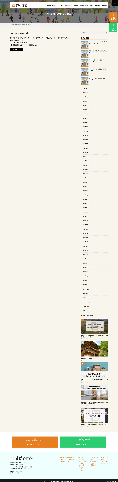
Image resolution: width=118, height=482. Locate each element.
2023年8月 (85, 225)
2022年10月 (86, 267)
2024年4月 (85, 190)
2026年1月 (85, 101)
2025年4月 (85, 139)
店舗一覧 (67, 5)
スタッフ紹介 (74, 5)
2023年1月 (85, 254)
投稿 (84, 310)
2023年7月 (85, 229)
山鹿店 (81, 469)
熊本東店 (81, 459)
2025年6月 (85, 131)
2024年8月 (85, 173)
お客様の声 (97, 5)
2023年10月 (86, 216)
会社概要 (104, 5)
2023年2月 (85, 250)
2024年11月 (86, 161)
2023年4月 (85, 242)
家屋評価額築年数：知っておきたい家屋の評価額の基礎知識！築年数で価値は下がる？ (94, 402)
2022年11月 (86, 263)
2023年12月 (86, 208)
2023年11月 (86, 212)
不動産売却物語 (84, 5)
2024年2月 (85, 199)
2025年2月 (85, 148)
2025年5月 (85, 135)
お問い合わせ (104, 463)
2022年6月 (85, 284)
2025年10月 (86, 114)
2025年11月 (86, 109)
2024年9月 (85, 169)
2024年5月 (85, 186)
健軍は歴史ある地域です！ (87, 358)
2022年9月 (85, 271)
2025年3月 (85, 144)
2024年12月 (86, 156)
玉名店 (81, 467)
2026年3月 (85, 92)
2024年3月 (85, 195)
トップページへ (16, 50)
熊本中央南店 (82, 461)
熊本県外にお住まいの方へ (67, 457)
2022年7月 (85, 280)
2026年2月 (85, 97)
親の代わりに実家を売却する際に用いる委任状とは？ (94, 425)
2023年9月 (85, 220)
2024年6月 (85, 182)
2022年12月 (86, 259)
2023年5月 (85, 237)
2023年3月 (85, 246)
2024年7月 (85, 178)
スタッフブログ (87, 302)
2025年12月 (86, 105)
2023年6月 (85, 233)
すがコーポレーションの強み (67, 459)
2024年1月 (85, 203)
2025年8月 (85, 122)
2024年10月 (86, 165)
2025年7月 (85, 127)
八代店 (81, 471)
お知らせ (85, 297)
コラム (91, 5)
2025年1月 (85, 152)
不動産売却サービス (52, 5)
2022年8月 (85, 276)
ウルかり (61, 5)
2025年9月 (85, 118)
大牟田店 (81, 465)
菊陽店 (81, 463)
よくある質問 (104, 457)
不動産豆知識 (86, 306)
